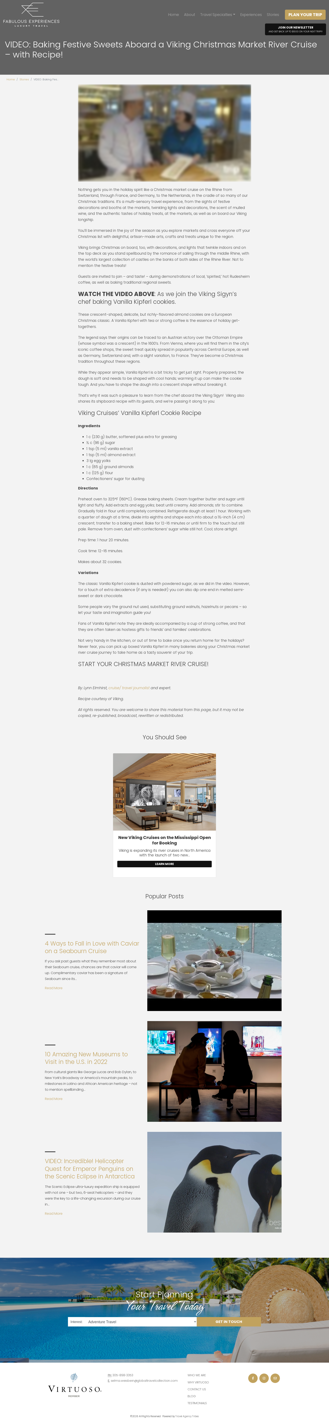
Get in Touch (228, 1321)
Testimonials (197, 1403)
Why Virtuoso (198, 1382)
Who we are (197, 1375)
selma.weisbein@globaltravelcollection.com (144, 1381)
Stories (273, 14)
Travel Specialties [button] (216, 14)
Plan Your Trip (305, 15)
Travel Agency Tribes (187, 1416)
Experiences (251, 14)
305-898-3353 (122, 1375)
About (189, 14)
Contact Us (197, 1389)
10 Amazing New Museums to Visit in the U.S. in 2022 (86, 1058)
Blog (192, 1396)
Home (173, 14)
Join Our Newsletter (295, 29)
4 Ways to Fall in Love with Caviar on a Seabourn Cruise (92, 947)
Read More (54, 988)
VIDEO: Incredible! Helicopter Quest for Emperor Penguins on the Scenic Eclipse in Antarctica (90, 1169)
